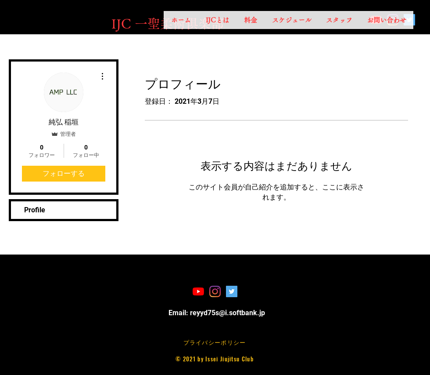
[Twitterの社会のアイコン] (231, 291)
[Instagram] (215, 291)
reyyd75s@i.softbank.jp (227, 313)
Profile (34, 210)
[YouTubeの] (198, 291)
